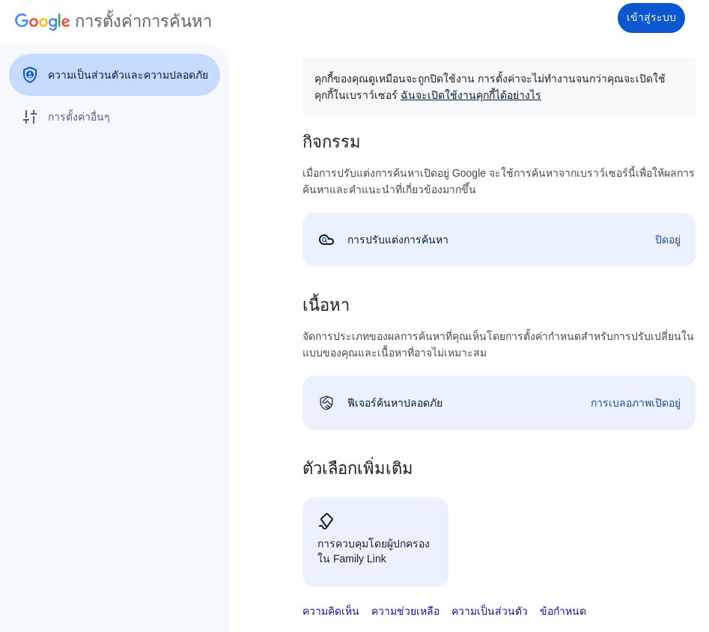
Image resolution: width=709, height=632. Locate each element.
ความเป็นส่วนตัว (489, 611)
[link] (499, 240)
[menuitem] (114, 75)
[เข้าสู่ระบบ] (651, 18)
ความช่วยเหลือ (405, 611)
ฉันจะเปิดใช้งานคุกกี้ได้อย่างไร (471, 95)
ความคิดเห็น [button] (330, 611)
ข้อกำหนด (563, 611)
